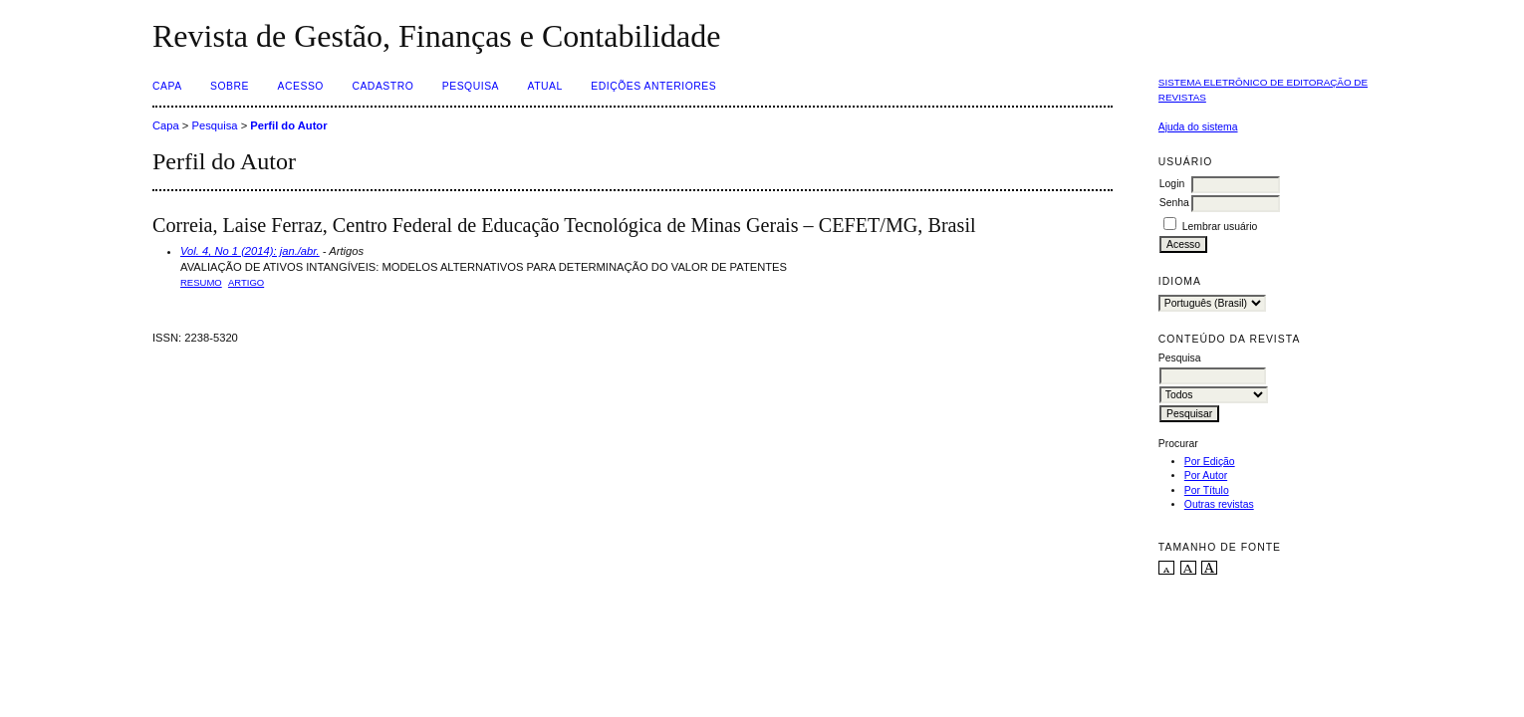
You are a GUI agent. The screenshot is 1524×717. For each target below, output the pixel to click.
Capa (167, 86)
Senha (1174, 202)
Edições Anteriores (653, 86)
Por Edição (1209, 461)
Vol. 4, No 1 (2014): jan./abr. (250, 251)
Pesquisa (470, 86)
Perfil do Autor (288, 125)
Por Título (1206, 490)
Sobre (229, 86)
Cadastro (382, 86)
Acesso (301, 86)
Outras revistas (1219, 504)
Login (1171, 183)
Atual (545, 86)
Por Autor (1205, 475)
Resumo (201, 282)
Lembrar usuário (1220, 226)
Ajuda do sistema (1198, 126)
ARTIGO (246, 282)
